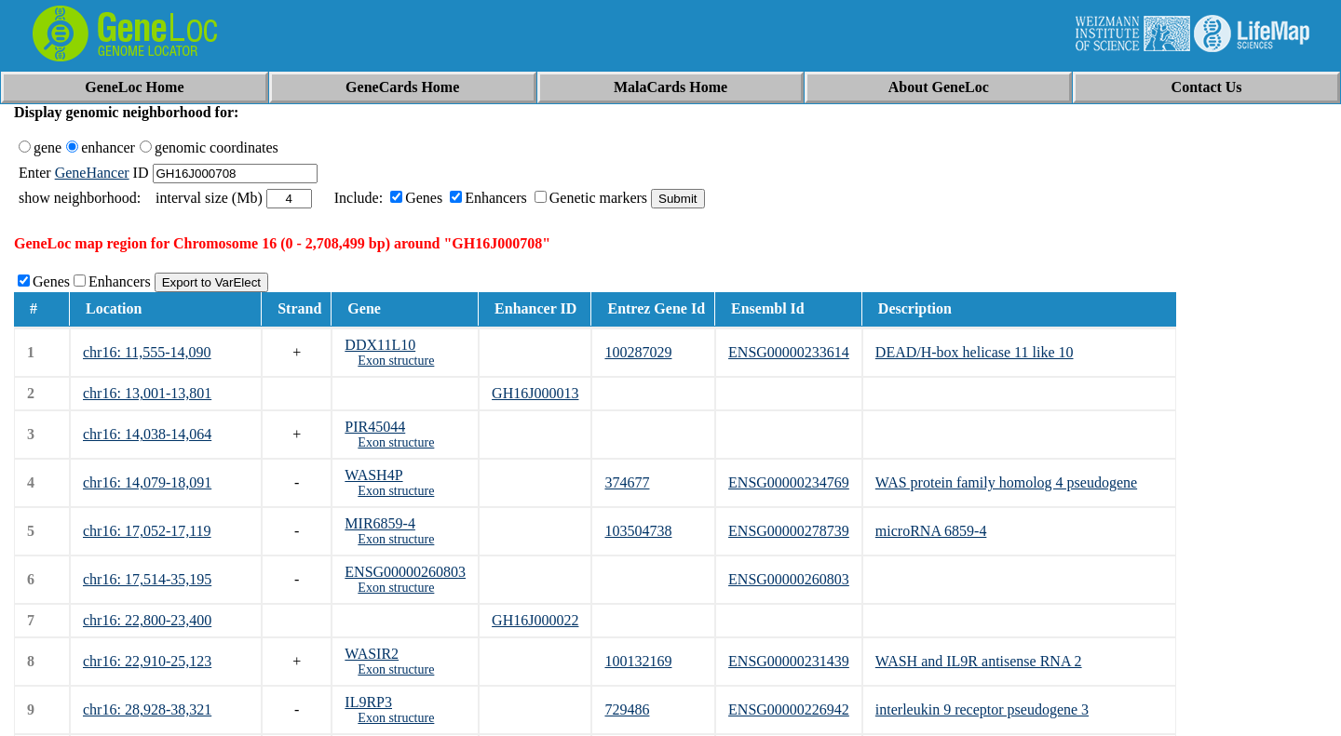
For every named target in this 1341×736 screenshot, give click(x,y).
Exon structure (396, 361)
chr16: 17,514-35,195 (147, 579)
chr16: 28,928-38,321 (147, 709)
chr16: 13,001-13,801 (147, 393)
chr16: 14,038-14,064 (147, 434)
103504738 (637, 531)
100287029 (637, 352)
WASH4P (373, 475)
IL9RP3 (368, 702)
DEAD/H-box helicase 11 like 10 (974, 352)
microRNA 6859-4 (931, 531)
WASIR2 (372, 654)
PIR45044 (375, 427)
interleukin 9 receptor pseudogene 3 (982, 709)
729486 (626, 709)
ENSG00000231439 (788, 661)
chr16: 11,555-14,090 (147, 352)
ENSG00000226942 (788, 709)
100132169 (637, 661)
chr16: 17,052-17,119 (147, 531)
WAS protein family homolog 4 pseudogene (1006, 482)
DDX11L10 (380, 345)
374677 (626, 482)
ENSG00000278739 (788, 531)
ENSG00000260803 (405, 572)
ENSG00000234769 (788, 482)
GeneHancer (92, 173)
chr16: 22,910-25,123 (147, 661)
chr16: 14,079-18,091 (147, 482)
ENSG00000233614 (788, 352)
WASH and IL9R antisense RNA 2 (978, 661)
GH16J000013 (535, 393)
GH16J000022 (535, 620)
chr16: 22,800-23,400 (147, 620)
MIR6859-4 (380, 523)
